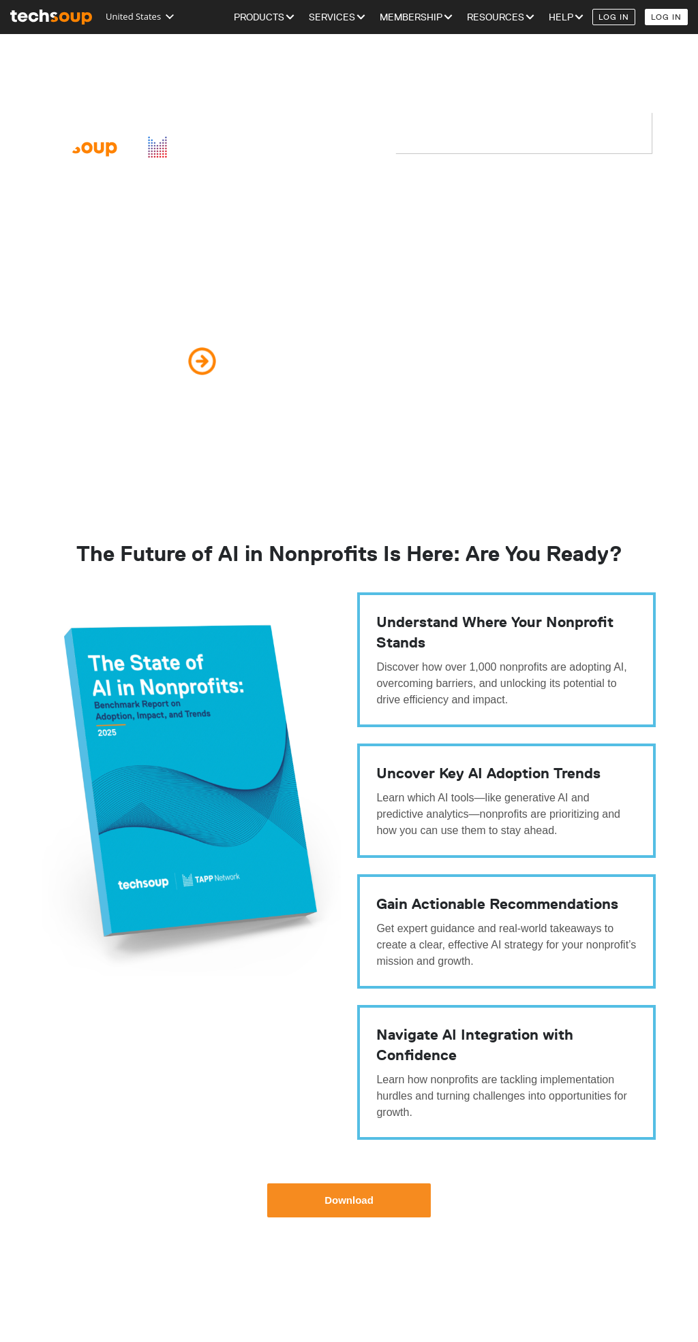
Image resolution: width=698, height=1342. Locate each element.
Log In (613, 16)
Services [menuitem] (332, 17)
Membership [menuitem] (411, 17)
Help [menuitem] (561, 17)
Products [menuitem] (259, 17)
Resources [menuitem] (495, 17)
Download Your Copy (105, 361)
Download (349, 1200)
